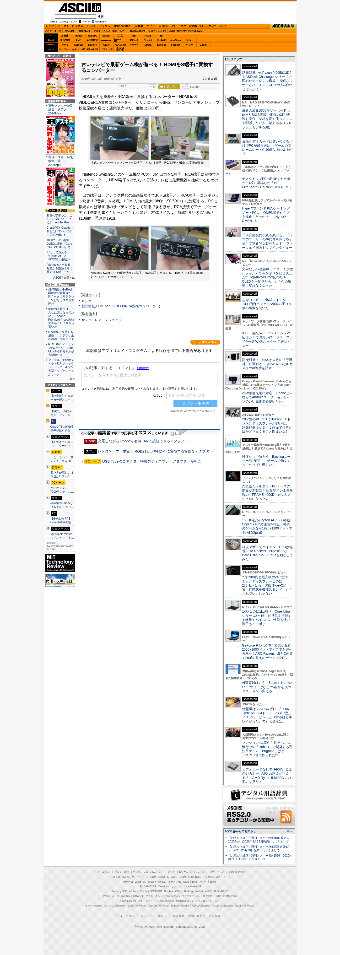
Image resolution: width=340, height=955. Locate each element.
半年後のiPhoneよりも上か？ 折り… (62, 505)
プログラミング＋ (191, 896)
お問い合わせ (196, 916)
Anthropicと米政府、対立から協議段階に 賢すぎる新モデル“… (60, 268)
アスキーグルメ (101, 31)
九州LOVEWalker (201, 905)
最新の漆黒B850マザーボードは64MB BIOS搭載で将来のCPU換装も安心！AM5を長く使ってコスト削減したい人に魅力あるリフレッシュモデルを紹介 (267, 118)
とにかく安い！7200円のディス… (62, 489)
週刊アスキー (119, 31)
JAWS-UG (140, 881)
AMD (78, 40)
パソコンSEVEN (120, 35)
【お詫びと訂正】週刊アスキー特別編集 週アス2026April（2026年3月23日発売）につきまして (258, 839)
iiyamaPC (92, 35)
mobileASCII (182, 901)
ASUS (148, 35)
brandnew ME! (120, 49)
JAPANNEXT (92, 49)
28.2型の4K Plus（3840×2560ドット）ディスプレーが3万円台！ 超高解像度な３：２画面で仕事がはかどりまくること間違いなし (267, 425)
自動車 (139, 26)
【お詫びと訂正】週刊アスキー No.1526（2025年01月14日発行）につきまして (260, 857)
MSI (134, 35)
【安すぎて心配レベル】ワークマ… (61, 444)
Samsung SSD (119, 891)
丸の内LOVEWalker (222, 905)
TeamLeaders (137, 31)
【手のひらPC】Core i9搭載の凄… (62, 520)
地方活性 (182, 31)
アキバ (182, 26)
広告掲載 (214, 916)
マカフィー (65, 49)
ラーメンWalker (93, 905)
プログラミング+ (157, 31)
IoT (66, 26)
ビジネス (77, 26)
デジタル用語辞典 (164, 901)
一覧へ (71, 379)
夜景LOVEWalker (180, 905)
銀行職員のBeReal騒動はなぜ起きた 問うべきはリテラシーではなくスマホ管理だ (61, 297)
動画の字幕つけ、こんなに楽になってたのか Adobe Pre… (59, 219)
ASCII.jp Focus (60, 284)
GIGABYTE (106, 40)
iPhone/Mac (122, 26)
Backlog (162, 44)
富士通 (64, 35)
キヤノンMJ (78, 49)
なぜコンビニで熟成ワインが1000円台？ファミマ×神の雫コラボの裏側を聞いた (267, 304)
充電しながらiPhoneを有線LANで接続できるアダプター (143, 441)
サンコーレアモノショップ (101, 320)
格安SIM (69, 31)
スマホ (192, 26)
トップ (49, 26)
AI (58, 26)
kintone (92, 44)
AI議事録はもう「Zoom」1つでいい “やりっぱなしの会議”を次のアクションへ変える (267, 687)
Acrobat (78, 44)
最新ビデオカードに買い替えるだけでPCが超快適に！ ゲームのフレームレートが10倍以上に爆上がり (267, 148)
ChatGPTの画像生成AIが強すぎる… (62, 428)
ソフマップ (106, 49)
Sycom (106, 35)
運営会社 (178, 916)
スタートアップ (207, 26)
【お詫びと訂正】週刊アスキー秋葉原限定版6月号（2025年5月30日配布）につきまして (259, 848)
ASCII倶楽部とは (64, 277)
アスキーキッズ (53, 31)
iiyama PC (163, 877)
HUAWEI (162, 40)
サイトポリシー (127, 916)
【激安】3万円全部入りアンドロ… (61, 413)
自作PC (163, 26)
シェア (123, 85)
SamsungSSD (117, 40)
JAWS (64, 44)
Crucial (148, 40)
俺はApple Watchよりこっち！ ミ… (62, 536)
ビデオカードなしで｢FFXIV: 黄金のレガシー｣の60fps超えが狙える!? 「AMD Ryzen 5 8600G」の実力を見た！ (267, 775)
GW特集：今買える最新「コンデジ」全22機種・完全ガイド (61, 335)
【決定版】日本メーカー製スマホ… (61, 397)
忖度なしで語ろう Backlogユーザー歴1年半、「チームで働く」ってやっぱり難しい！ (266, 461)
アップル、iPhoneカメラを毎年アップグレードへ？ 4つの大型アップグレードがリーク (61, 367)
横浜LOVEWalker (136, 905)
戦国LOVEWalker (244, 905)
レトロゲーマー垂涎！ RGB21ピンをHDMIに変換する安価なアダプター (155, 451)
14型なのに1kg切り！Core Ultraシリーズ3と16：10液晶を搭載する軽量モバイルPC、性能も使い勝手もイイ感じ (266, 618)
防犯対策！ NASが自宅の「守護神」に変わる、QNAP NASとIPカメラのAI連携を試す (267, 364)
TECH (91, 26)
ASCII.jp (79, 7)
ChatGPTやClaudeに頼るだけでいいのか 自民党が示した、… (60, 231)
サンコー (88, 301)
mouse (78, 35)
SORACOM (156, 891)
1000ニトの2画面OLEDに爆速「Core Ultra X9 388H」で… (60, 243)
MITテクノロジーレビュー (206, 901)
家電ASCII (84, 31)
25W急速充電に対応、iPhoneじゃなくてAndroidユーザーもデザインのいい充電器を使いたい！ (267, 397)
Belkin (189, 40)
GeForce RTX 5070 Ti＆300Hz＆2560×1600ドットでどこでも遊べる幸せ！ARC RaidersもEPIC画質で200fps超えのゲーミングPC (267, 651)
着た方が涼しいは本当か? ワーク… (61, 474)
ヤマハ (189, 44)
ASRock (134, 40)
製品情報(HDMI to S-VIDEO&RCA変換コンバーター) (120, 306)
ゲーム (223, 26)
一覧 (152, 86)
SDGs (172, 31)
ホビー (150, 26)
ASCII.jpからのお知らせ (240, 831)
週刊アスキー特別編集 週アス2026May (60, 109)
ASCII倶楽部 (283, 26)
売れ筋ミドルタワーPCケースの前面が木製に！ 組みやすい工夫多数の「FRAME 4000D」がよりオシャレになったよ (267, 492)
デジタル (104, 26)
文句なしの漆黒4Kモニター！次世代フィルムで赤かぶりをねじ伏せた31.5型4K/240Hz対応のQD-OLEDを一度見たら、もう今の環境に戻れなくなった (267, 277)
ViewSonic (176, 40)
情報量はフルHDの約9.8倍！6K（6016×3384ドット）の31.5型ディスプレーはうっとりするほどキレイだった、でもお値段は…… (267, 715)
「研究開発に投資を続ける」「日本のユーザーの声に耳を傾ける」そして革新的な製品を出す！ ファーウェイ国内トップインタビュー (267, 241)
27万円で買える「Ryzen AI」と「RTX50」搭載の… (60, 256)
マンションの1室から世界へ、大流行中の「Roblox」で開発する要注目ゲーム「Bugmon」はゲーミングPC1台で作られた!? (267, 749)
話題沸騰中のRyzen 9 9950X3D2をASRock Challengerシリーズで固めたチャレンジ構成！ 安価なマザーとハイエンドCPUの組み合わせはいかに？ (267, 81)
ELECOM (65, 40)
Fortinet (175, 44)
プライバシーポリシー (155, 916)
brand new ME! (194, 886)
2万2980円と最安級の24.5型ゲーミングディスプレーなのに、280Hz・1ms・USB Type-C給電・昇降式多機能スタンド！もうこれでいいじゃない (267, 585)
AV (173, 26)
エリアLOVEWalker (114, 905)
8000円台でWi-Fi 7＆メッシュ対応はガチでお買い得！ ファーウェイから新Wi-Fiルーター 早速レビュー (267, 339)
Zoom (203, 44)
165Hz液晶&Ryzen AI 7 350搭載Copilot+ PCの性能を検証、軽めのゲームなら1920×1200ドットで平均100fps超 (267, 526)
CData (148, 44)
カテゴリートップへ (205, 342)
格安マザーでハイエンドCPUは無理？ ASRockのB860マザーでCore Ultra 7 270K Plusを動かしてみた (267, 553)
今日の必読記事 (127, 901)
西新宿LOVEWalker (158, 905)
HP (161, 35)
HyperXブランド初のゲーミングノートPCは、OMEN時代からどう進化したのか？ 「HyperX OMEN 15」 (266, 214)
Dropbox (134, 44)
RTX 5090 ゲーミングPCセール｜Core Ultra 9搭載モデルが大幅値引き (61, 350)
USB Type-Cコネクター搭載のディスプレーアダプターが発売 (151, 461)
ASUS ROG (92, 40)
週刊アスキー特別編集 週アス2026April (60, 161)
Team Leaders (172, 896)
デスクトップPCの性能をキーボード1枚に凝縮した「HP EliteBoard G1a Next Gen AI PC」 (267, 183)
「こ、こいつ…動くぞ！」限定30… (62, 459)
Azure (106, 44)
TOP (97, 872)
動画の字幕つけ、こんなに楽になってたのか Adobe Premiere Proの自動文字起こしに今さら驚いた (61, 317)
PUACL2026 (195, 31)
